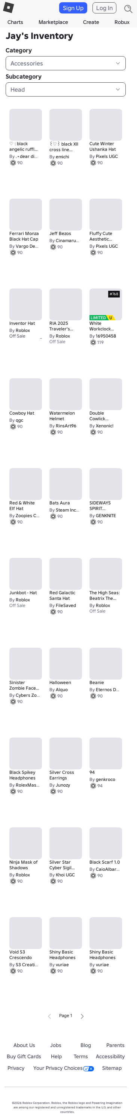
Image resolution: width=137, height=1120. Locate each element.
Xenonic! (104, 425)
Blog (85, 1045)
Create (91, 22)
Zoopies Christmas (35, 515)
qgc (19, 420)
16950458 (106, 336)
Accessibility (110, 1056)
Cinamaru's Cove (73, 240)
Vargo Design (30, 246)
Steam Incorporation (77, 510)
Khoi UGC (65, 875)
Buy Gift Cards (24, 1056)
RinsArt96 (66, 425)
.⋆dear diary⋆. (30, 156)
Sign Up (73, 8)
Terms (81, 1056)
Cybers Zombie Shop (37, 695)
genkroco (105, 779)
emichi (62, 156)
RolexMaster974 (32, 785)
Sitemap (112, 1068)
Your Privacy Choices (63, 1068)
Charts (15, 22)
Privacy (15, 1068)
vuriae (62, 964)
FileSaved (66, 605)
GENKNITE (106, 515)
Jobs (55, 1045)
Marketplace (53, 22)
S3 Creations (29, 964)
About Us (24, 1045)
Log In (104, 8)
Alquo (62, 689)
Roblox (23, 330)
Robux (122, 22)
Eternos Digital (111, 689)
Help (56, 1056)
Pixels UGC (107, 156)
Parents (115, 1045)
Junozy (63, 785)
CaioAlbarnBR (110, 869)
